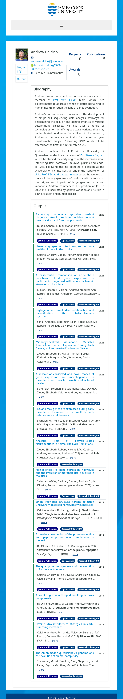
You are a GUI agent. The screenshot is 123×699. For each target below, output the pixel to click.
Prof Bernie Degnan (92, 155)
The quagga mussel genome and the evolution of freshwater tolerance (65, 568)
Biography (21, 69)
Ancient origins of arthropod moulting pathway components (65, 597)
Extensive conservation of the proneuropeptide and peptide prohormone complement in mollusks (65, 537)
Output (21, 79)
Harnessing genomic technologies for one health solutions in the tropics (65, 248)
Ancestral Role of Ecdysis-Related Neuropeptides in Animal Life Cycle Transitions (65, 442)
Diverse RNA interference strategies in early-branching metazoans (65, 626)
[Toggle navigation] (61, 25)
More (73, 234)
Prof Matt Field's (64, 100)
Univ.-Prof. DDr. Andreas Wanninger (56, 174)
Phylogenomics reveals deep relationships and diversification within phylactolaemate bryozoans (65, 313)
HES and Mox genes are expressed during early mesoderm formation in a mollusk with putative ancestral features (65, 412)
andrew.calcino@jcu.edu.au (47, 61)
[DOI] (61, 428)
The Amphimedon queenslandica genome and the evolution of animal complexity (65, 654)
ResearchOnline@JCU (89, 240)
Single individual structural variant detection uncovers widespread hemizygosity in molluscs (65, 503)
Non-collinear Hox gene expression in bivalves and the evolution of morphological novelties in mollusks (65, 473)
